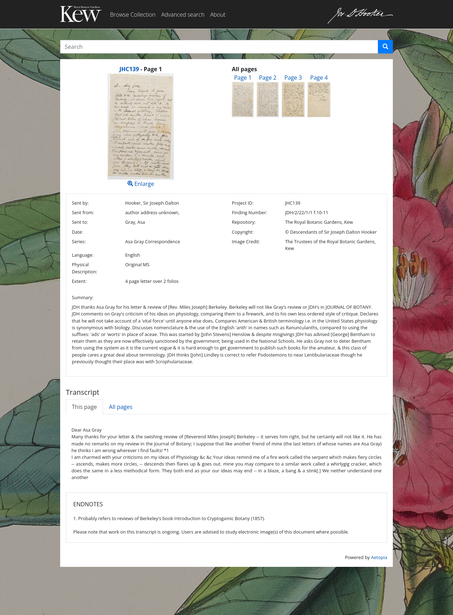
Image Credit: (246, 241)
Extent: (79, 281)
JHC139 (129, 69)
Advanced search (182, 14)
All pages (120, 407)
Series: (79, 241)
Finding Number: (249, 212)
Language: (82, 255)
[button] (385, 46)
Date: (77, 232)
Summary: (82, 297)
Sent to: (80, 222)
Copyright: (242, 232)
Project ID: (242, 203)
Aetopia (379, 557)
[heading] (140, 69)
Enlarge (140, 130)
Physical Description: (84, 267)
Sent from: (83, 212)
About (217, 14)
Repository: (244, 222)
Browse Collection (132, 14)
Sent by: (80, 203)
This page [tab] (84, 407)
